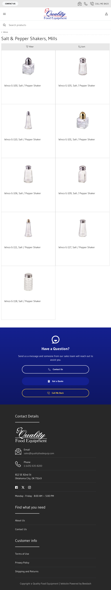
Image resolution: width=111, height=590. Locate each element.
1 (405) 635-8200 (33, 465)
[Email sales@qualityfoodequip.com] (80, 4)
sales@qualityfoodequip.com (39, 453)
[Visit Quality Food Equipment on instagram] (29, 487)
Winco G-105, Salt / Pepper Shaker (77, 85)
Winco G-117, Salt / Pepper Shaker (77, 247)
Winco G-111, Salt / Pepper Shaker (22, 247)
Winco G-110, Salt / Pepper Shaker (22, 139)
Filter (30, 46)
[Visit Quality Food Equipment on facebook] (16, 487)
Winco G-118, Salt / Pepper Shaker (22, 301)
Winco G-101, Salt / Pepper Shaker (77, 139)
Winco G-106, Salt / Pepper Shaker (22, 193)
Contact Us (10, 3)
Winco (5, 32)
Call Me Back (99, 4)
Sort (81, 46)
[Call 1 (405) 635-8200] (86, 4)
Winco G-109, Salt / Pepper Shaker (77, 193)
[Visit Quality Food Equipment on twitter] (23, 487)
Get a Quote (55, 381)
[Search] (55, 25)
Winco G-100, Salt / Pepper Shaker (22, 85)
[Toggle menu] (4, 14)
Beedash (86, 583)
